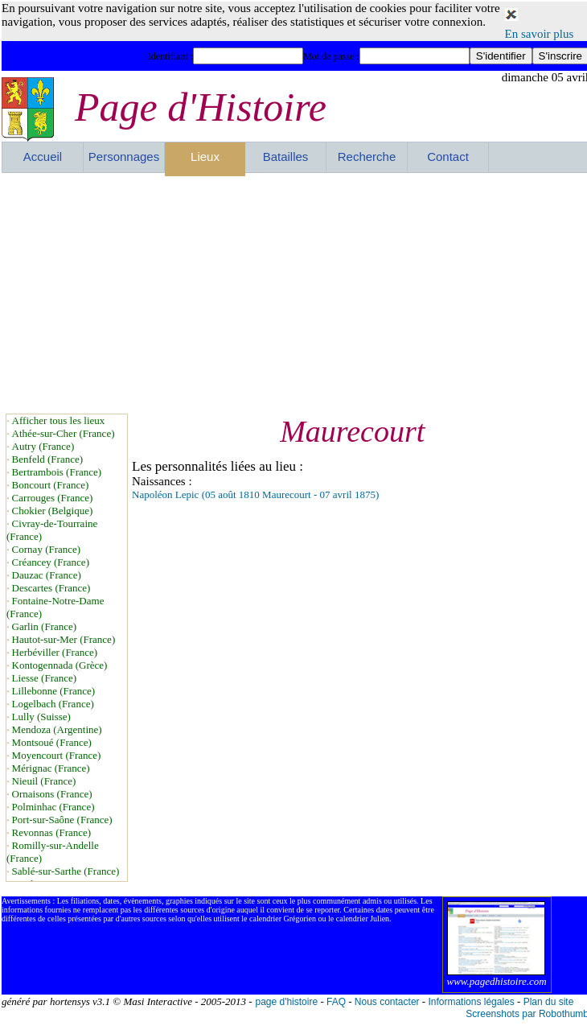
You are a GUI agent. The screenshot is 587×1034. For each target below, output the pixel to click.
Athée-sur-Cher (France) (63, 433)
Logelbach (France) (53, 704)
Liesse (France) (44, 678)
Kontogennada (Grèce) (60, 665)
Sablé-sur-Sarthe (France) (66, 871)
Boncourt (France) (50, 485)
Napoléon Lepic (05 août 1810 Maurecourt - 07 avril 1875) (255, 494)
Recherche (367, 156)
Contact (448, 156)
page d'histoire (286, 1001)
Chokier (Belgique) (52, 511)
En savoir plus (539, 33)
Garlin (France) (44, 626)
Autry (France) (43, 446)
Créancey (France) (50, 562)
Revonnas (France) (52, 832)
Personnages (123, 156)
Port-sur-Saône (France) (62, 820)
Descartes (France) (51, 588)
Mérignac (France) (51, 768)
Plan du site (548, 1001)
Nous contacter (387, 1001)
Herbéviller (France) (54, 652)
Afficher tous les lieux (58, 420)
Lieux (205, 156)
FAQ (336, 1001)
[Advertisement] (259, 293)
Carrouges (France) (52, 498)
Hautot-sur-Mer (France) (64, 639)
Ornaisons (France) (52, 794)
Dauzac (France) (46, 575)
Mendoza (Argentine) (57, 729)
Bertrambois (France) (57, 472)
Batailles (286, 156)
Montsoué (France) (52, 742)
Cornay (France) (46, 549)
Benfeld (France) (47, 459)
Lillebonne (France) (54, 691)
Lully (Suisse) (41, 717)
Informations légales (471, 1001)
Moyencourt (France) (56, 755)
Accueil (42, 156)
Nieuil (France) (44, 781)
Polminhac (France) (53, 807)
